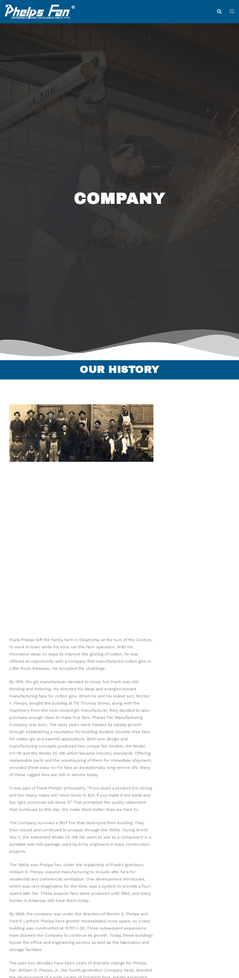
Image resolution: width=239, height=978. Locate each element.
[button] (219, 11)
